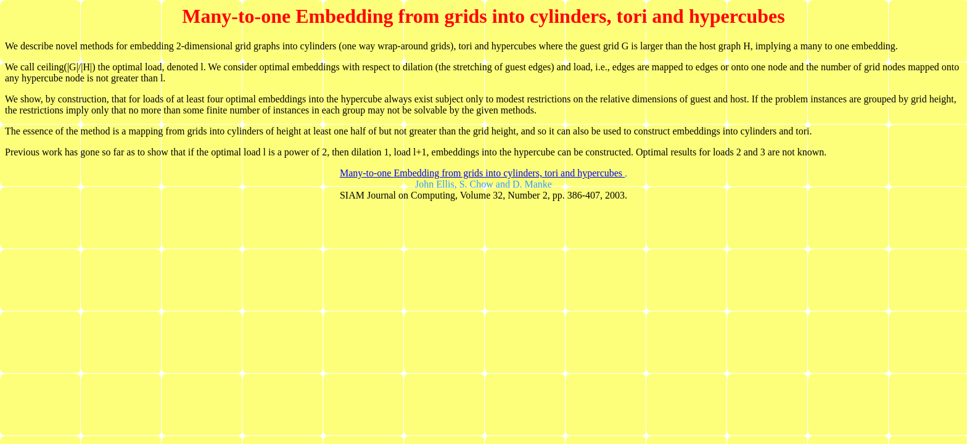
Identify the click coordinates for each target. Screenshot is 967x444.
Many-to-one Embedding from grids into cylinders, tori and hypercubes (482, 173)
